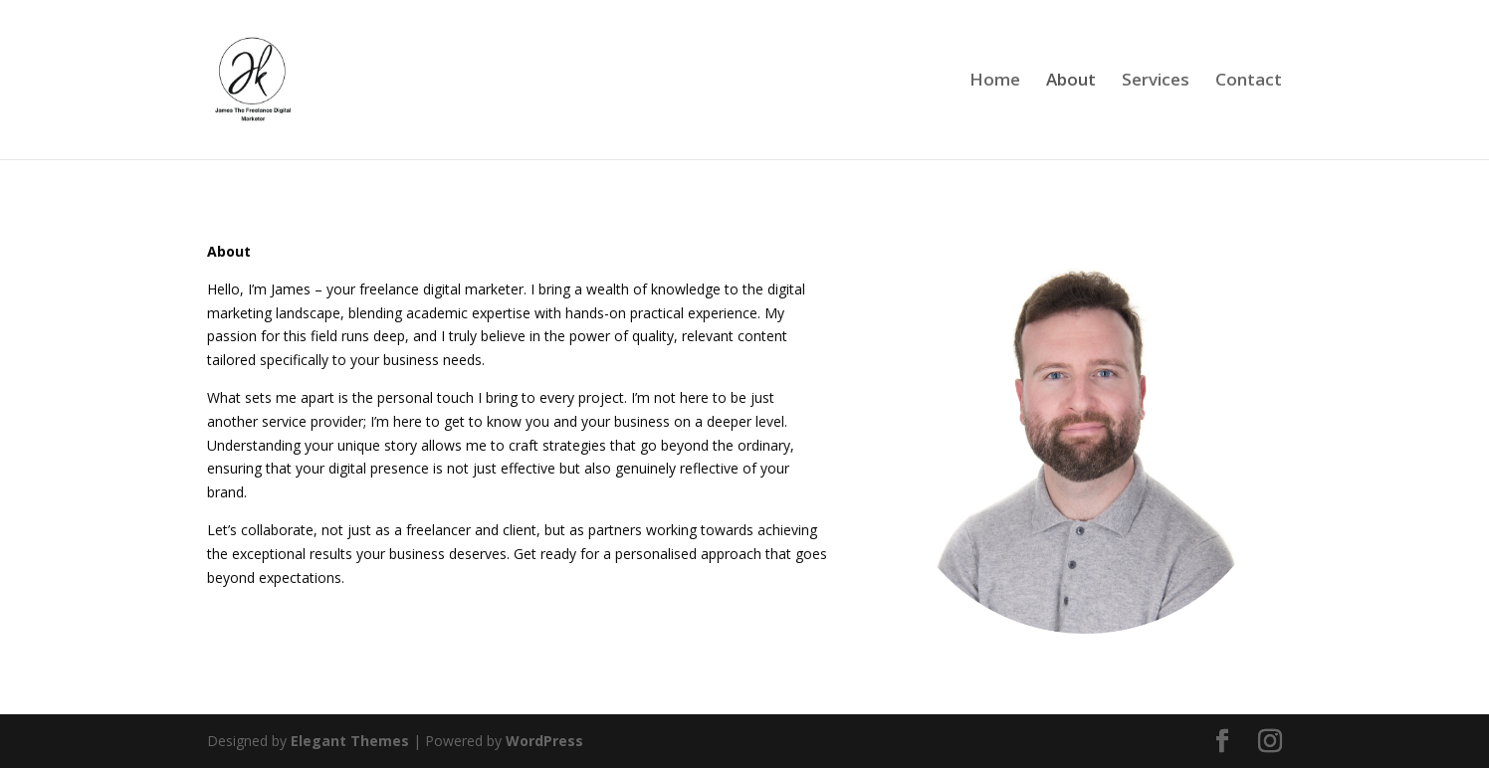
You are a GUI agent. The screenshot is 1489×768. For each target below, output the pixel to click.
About (1071, 82)
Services (1155, 82)
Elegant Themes (350, 740)
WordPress (544, 740)
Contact (1248, 82)
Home (994, 82)
